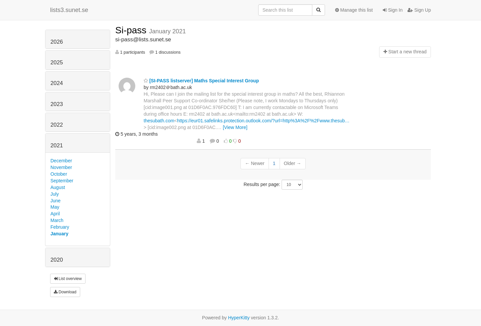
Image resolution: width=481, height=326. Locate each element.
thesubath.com (159, 120)
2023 (56, 104)
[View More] (235, 127)
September (61, 180)
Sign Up (419, 10)
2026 (56, 42)
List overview (68, 278)
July (54, 194)
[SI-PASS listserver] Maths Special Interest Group (201, 80)
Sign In (393, 10)
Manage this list (354, 10)
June (55, 200)
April (55, 213)
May (54, 207)
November (61, 167)
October (58, 174)
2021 (56, 145)
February (59, 227)
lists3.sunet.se (69, 10)
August (57, 187)
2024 (56, 83)
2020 (56, 260)
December (61, 160)
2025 (56, 62)
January (59, 233)
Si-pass (132, 30)
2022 (56, 125)
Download (65, 292)
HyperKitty (239, 317)
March (56, 220)
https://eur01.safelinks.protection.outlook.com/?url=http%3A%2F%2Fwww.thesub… (263, 120)
